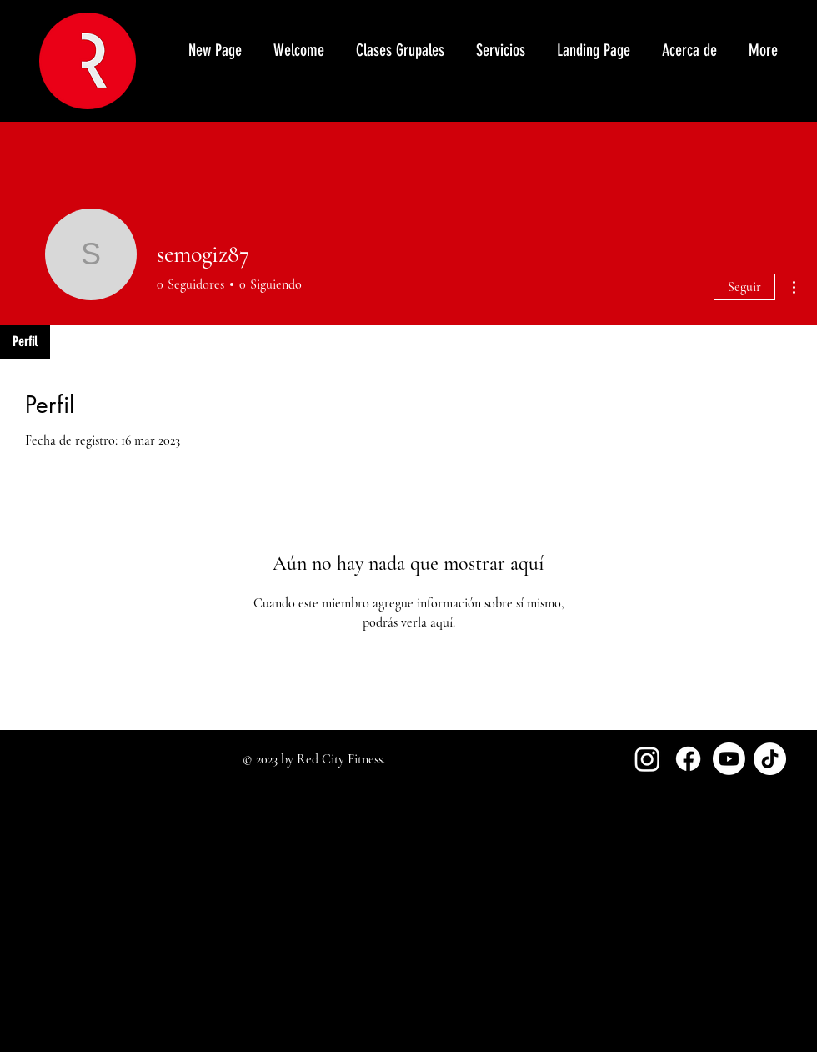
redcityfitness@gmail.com (76, 949)
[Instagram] (647, 758)
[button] (499, 50)
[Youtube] (729, 758)
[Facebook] (688, 758)
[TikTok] (770, 758)
